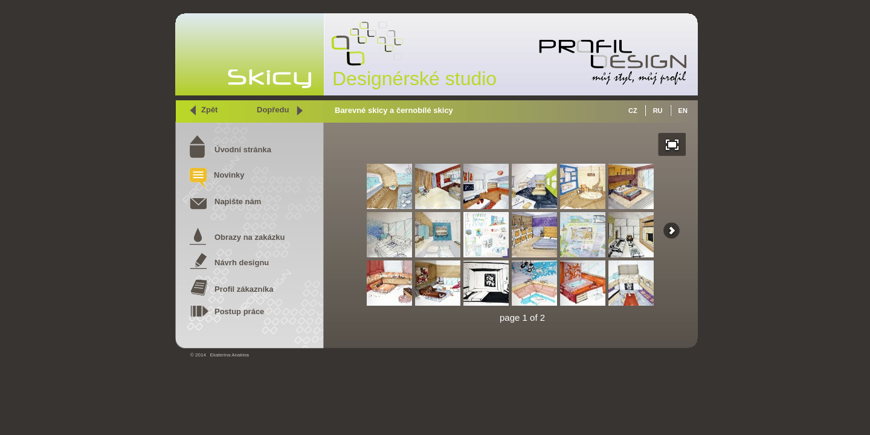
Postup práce (239, 311)
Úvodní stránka (242, 149)
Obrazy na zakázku (249, 237)
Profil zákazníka (244, 289)
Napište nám (237, 201)
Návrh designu (241, 262)
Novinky (229, 174)
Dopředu (273, 109)
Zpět (209, 109)
